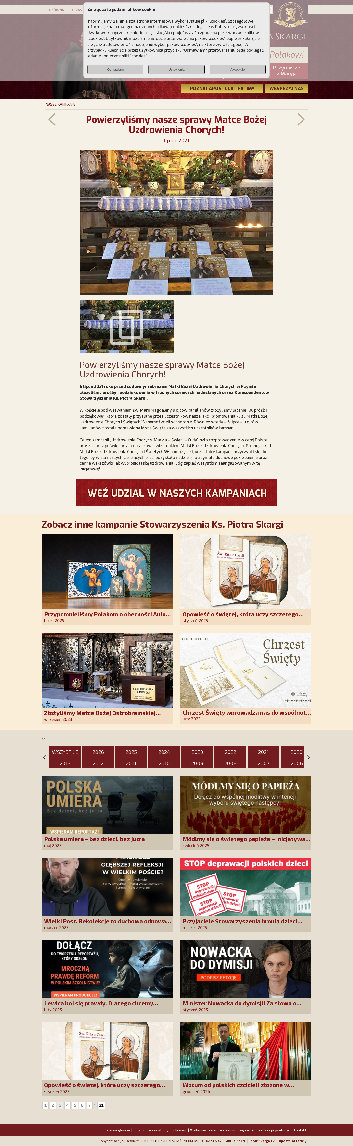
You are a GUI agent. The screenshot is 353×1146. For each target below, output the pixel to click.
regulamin (246, 1130)
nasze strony (158, 1130)
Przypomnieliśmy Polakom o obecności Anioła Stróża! (107, 617)
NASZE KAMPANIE (60, 104)
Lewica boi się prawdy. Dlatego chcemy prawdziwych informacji (98, 1006)
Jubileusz (179, 1130)
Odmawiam (115, 69)
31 (101, 1105)
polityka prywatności (274, 1130)
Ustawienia (176, 69)
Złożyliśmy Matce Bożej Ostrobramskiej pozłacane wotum (100, 716)
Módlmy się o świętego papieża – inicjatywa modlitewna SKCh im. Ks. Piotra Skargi (244, 842)
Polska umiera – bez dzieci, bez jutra (94, 838)
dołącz (139, 1130)
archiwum (227, 1130)
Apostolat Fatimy (292, 1141)
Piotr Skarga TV (262, 1141)
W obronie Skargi (203, 1130)
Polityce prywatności (235, 26)
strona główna (118, 1130)
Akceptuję (237, 69)
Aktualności (235, 1141)
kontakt (300, 1130)
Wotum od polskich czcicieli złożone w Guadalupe (236, 1088)
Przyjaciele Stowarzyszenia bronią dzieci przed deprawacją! (240, 924)
